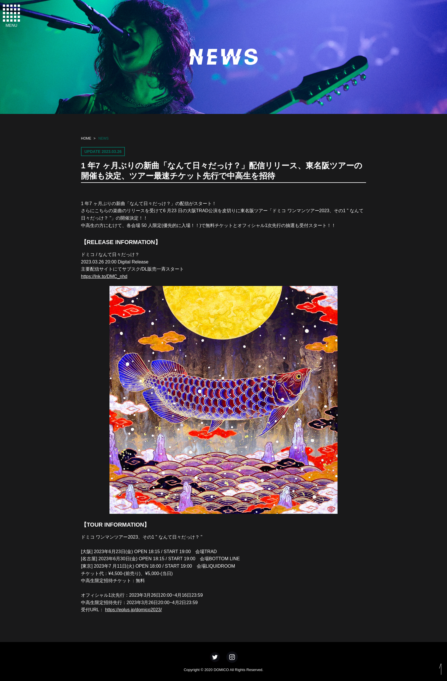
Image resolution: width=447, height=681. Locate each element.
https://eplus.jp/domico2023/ (133, 609)
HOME (86, 138)
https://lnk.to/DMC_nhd (104, 276)
